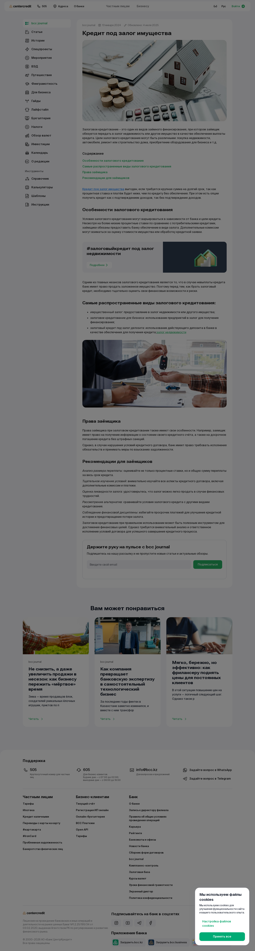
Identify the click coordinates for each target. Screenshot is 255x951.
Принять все (222, 936)
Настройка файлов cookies (216, 924)
